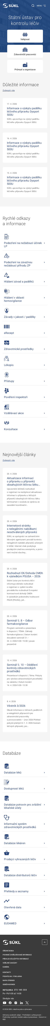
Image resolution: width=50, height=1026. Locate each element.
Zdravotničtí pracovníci (25, 51)
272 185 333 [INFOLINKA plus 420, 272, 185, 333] (20, 990)
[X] (27, 1002)
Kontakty (7, 972)
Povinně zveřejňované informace (17, 955)
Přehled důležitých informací (16, 959)
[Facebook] (10, 1002)
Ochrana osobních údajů (12, 1015)
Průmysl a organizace (25, 66)
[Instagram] (16, 1002)
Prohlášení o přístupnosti (31, 1015)
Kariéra (6, 967)
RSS (4, 1019)
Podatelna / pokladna (12, 976)
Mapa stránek (9, 980)
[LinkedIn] (21, 1002)
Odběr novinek (9, 984)
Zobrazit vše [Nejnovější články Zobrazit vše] (9, 460)
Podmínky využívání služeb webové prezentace (20, 1017)
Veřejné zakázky (10, 963)
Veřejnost (25, 36)
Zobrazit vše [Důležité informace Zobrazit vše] (9, 91)
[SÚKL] (11, 5)
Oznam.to (42, 1017)
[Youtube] (4, 1002)
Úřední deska (8, 951)
